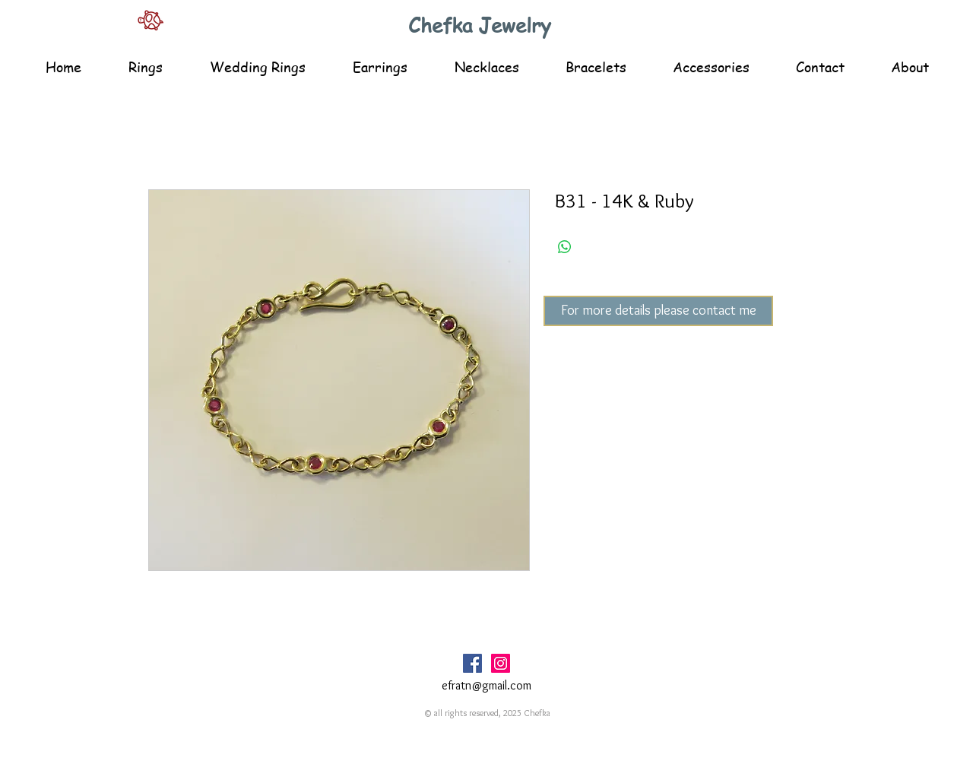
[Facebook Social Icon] (472, 663)
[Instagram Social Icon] (500, 663)
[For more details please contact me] (658, 311)
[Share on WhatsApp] (565, 247)
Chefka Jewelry (479, 25)
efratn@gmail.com (486, 685)
